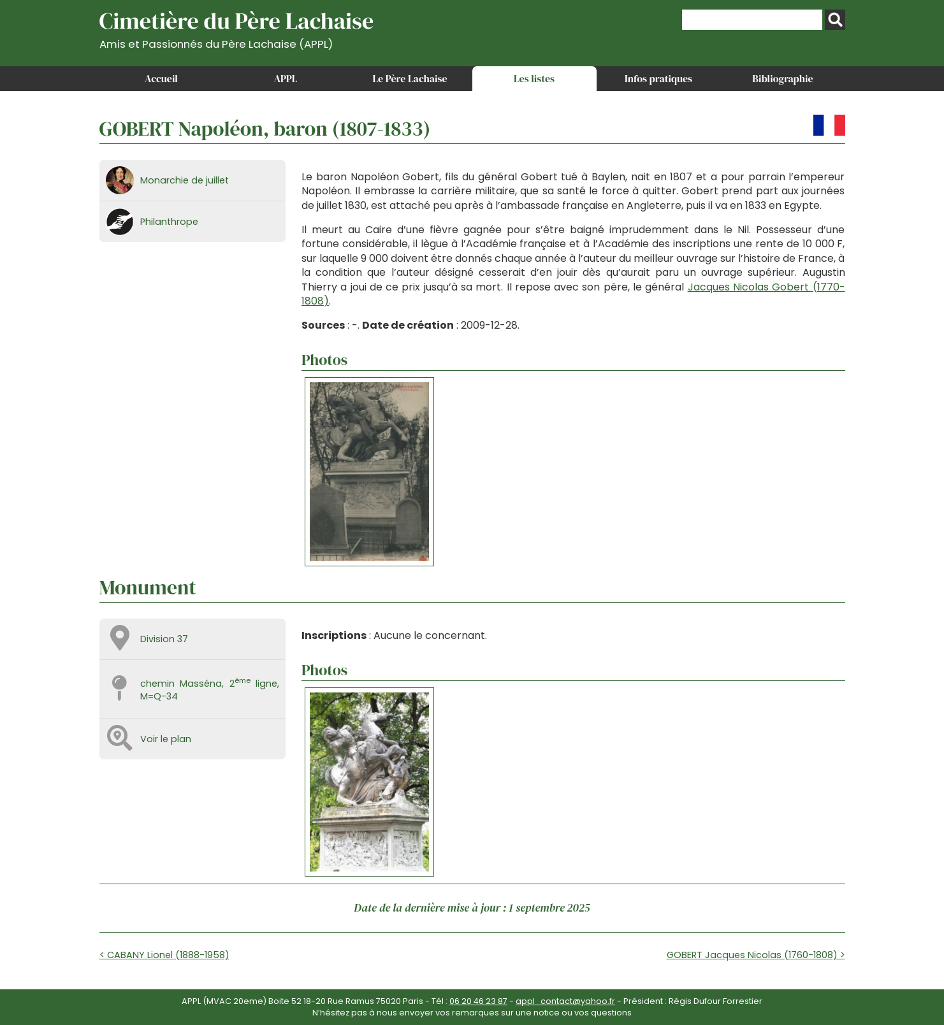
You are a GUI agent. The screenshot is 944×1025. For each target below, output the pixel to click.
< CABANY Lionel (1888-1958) (164, 955)
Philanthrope (169, 221)
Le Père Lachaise (409, 78)
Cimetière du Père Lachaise (236, 27)
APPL (286, 78)
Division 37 (164, 639)
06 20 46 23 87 (478, 1001)
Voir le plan (165, 739)
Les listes (534, 78)
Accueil (161, 78)
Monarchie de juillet (184, 180)
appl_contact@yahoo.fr (565, 1001)
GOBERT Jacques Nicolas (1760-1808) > (756, 955)
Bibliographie (782, 78)
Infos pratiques (658, 78)
